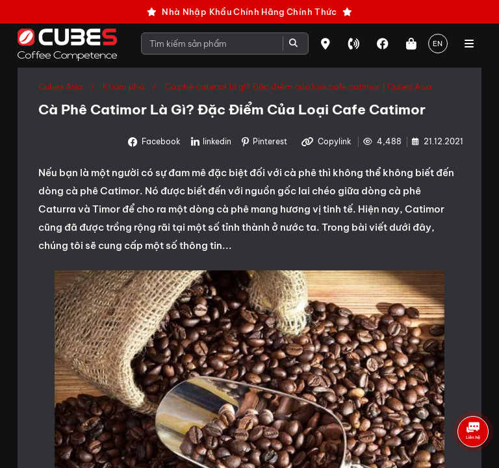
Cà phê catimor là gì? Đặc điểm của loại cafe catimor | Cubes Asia (297, 86)
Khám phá (123, 86)
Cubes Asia (60, 86)
